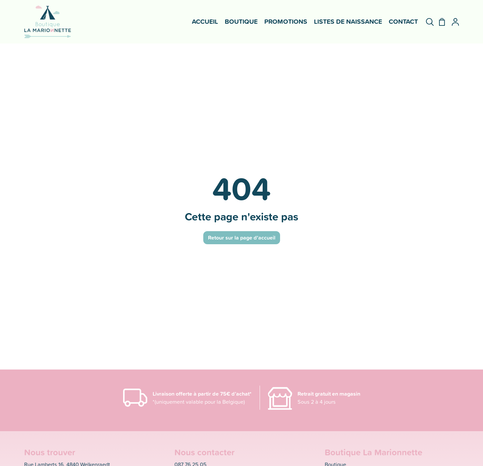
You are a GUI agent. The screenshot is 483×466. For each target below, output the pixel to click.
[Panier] (439, 22)
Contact (403, 21)
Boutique (241, 21)
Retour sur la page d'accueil (241, 238)
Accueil (205, 21)
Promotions (285, 21)
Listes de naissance (348, 21)
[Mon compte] (452, 22)
